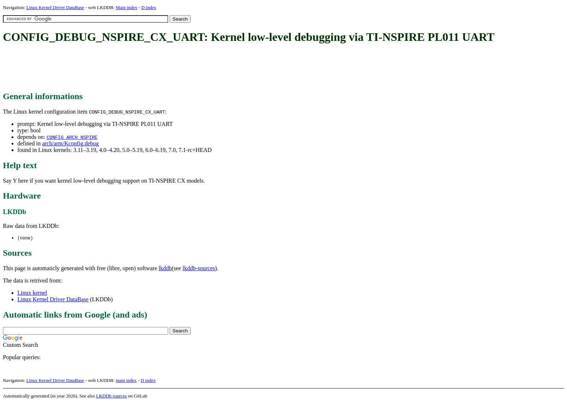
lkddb (165, 268)
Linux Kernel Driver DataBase (55, 7)
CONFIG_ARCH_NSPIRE (72, 137)
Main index (126, 7)
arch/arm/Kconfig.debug (70, 143)
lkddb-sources (199, 268)
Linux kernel (32, 293)
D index (148, 7)
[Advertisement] (134, 68)
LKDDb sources (111, 396)
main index (126, 380)
